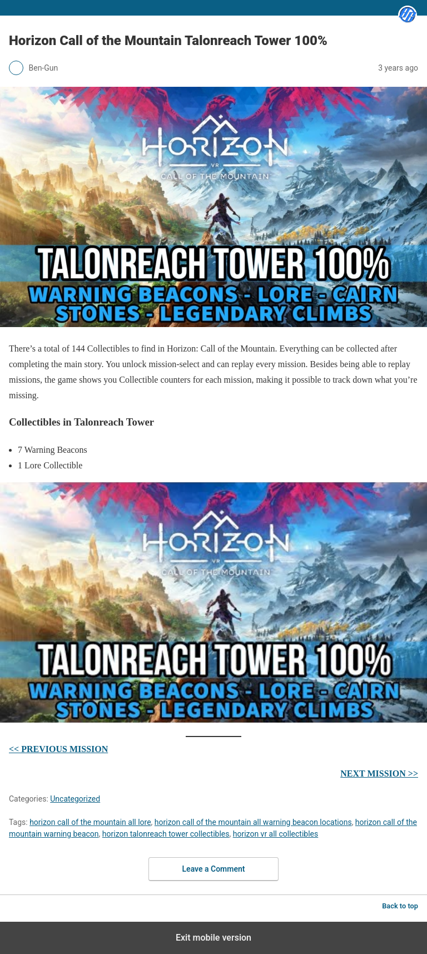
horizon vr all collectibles (276, 833)
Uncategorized (75, 798)
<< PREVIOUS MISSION (58, 749)
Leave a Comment (213, 868)
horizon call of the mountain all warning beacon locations (253, 822)
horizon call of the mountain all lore (90, 822)
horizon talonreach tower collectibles (166, 833)
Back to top (400, 906)
